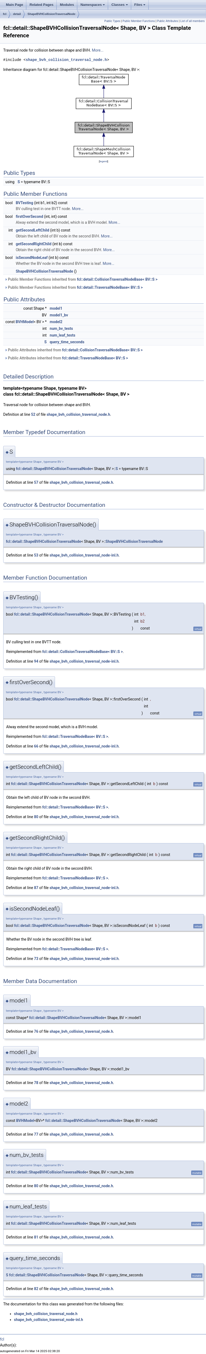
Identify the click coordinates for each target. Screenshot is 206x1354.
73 (36, 958)
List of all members (192, 21)
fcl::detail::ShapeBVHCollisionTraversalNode (53, 469)
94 (36, 661)
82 (36, 1289)
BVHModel (25, 322)
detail (17, 14)
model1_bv (59, 315)
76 (36, 1031)
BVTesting (24, 203)
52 (33, 414)
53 (36, 555)
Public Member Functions (139, 21)
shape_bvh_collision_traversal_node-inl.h (84, 555)
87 (36, 888)
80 (36, 817)
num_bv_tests (61, 328)
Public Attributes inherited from (74, 350)
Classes (119, 5)
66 (36, 746)
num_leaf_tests (62, 335)
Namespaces (92, 5)
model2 (56, 322)
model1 (56, 308)
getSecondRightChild (34, 244)
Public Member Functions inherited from (81, 279)
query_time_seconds (67, 342)
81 (36, 1237)
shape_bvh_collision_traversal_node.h (66, 59)
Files (140, 5)
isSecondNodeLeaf (32, 257)
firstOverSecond (29, 216)
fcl (4, 14)
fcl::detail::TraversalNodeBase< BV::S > (110, 287)
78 (36, 1083)
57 (36, 482)
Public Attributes (167, 21)
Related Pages (41, 5)
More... (97, 50)
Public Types (112, 21)
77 (36, 1134)
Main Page (14, 5)
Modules (67, 5)
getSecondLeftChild (32, 230)
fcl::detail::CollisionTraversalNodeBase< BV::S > (117, 279)
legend (103, 161)
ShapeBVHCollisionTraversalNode (52, 14)
